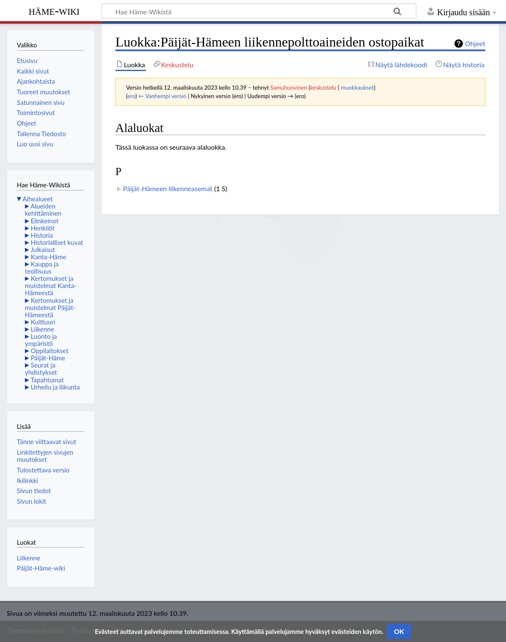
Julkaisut (42, 249)
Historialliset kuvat (57, 242)
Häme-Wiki (54, 10)
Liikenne (42, 329)
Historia (42, 235)
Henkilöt (43, 228)
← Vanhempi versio (162, 96)
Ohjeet (475, 43)
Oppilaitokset (49, 350)
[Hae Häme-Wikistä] (259, 11)
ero (131, 96)
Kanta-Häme (48, 257)
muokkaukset (357, 87)
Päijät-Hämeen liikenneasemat (167, 188)
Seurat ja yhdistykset (41, 368)
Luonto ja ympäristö (41, 339)
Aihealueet (37, 199)
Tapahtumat (47, 380)
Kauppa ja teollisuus (42, 267)
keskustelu (323, 87)
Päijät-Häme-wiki (41, 568)
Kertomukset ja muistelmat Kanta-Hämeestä (51, 285)
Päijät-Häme (48, 358)
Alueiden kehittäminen (43, 209)
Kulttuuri (43, 322)
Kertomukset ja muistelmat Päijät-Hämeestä (50, 307)
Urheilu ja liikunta (55, 387)
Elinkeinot (45, 221)
